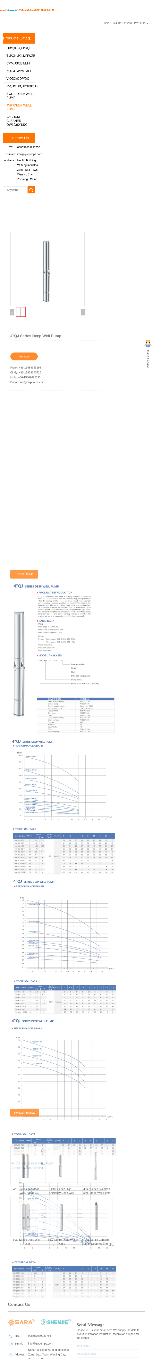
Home (106, 23)
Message (24, 460)
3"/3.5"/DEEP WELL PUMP (20, 96)
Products (116, 23)
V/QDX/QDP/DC (17, 79)
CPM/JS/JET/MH (18, 64)
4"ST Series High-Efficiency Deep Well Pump (61, 1263)
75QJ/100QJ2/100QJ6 (20, 87)
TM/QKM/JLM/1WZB (20, 56)
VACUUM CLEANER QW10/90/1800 (17, 121)
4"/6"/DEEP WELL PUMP (19, 108)
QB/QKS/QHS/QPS (20, 49)
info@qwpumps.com (29, 155)
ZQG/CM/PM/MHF (19, 72)
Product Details (24, 1080)
